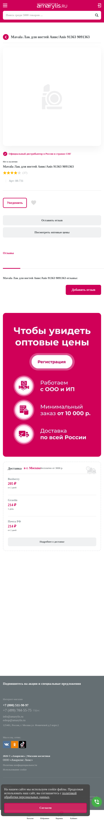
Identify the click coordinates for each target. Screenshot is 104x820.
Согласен (45, 807)
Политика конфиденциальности (20, 765)
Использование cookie (15, 769)
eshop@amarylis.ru (14, 720)
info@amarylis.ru (13, 716)
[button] (98, 51)
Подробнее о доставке (52, 541)
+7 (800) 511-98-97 (15, 705)
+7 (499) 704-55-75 (17, 710)
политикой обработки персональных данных (40, 795)
